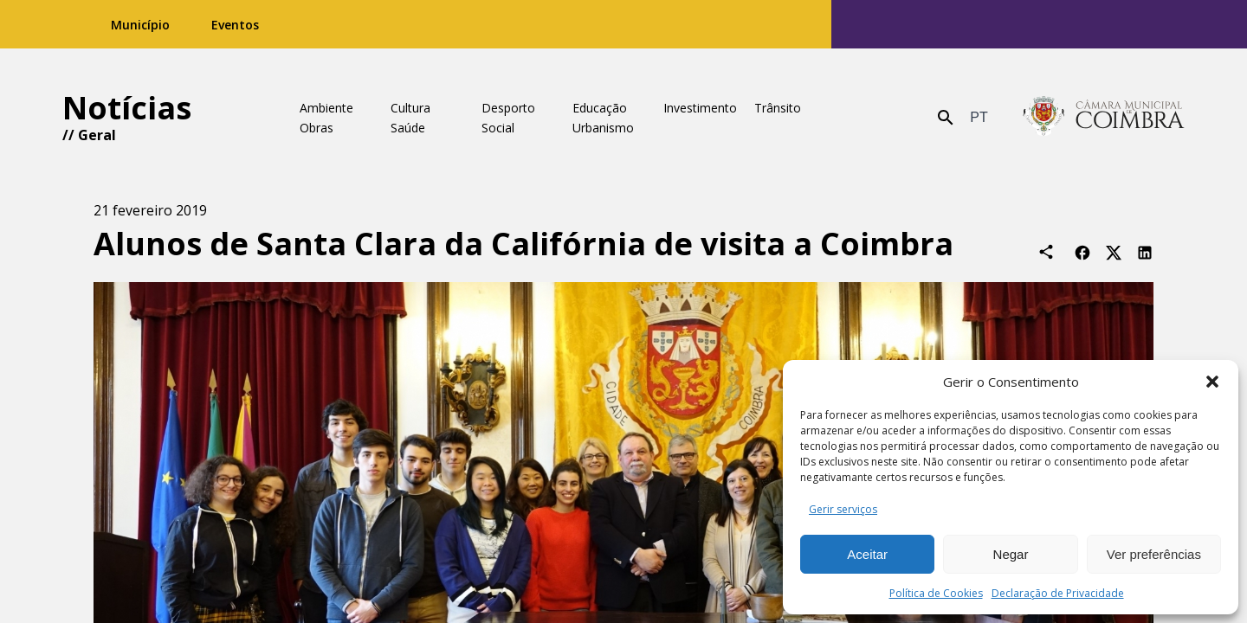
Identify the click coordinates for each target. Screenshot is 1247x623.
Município (140, 24)
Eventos (235, 24)
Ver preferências (1154, 554)
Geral (97, 135)
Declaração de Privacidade (1058, 593)
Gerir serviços (843, 509)
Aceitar (867, 554)
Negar (1011, 554)
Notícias (126, 108)
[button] (1212, 381)
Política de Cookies (936, 593)
